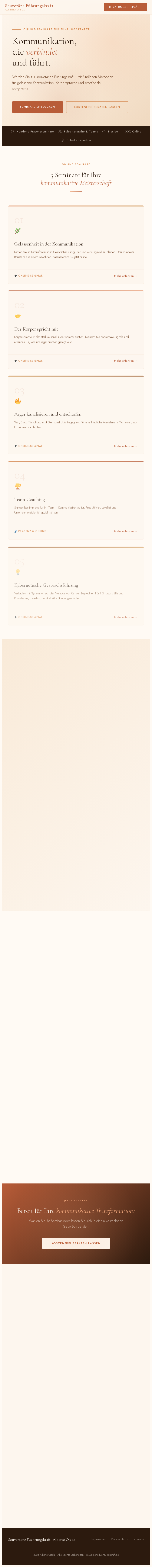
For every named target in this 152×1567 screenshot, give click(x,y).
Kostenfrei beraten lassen (97, 107)
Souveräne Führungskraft (29, 7)
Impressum (98, 1539)
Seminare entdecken (37, 107)
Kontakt (139, 1539)
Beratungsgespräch (125, 7)
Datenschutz (119, 1539)
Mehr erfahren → (126, 278)
